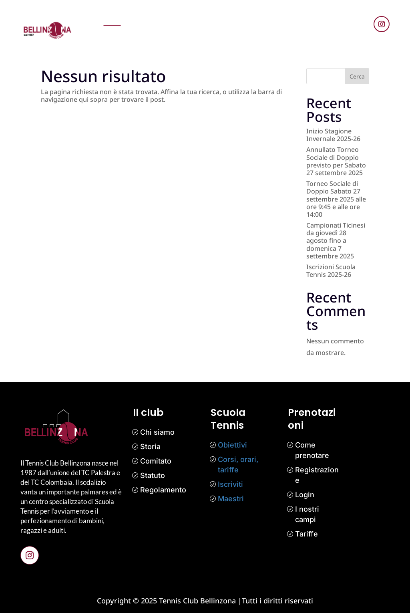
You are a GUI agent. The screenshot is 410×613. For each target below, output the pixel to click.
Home (112, 17)
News (173, 17)
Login (304, 494)
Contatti (261, 34)
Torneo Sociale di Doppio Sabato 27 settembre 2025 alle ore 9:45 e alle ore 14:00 (336, 199)
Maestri (231, 498)
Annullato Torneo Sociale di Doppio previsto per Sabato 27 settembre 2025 (336, 161)
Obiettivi (232, 445)
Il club (276, 17)
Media (298, 17)
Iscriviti (230, 484)
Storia (150, 446)
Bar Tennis (292, 34)
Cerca (357, 76)
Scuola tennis (204, 17)
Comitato (155, 461)
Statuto (152, 475)
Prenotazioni (143, 17)
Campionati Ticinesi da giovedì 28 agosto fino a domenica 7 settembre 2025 (335, 240)
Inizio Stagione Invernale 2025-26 (333, 135)
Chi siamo (157, 432)
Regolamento (163, 490)
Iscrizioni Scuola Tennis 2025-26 (331, 270)
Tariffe (306, 534)
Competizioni (245, 17)
